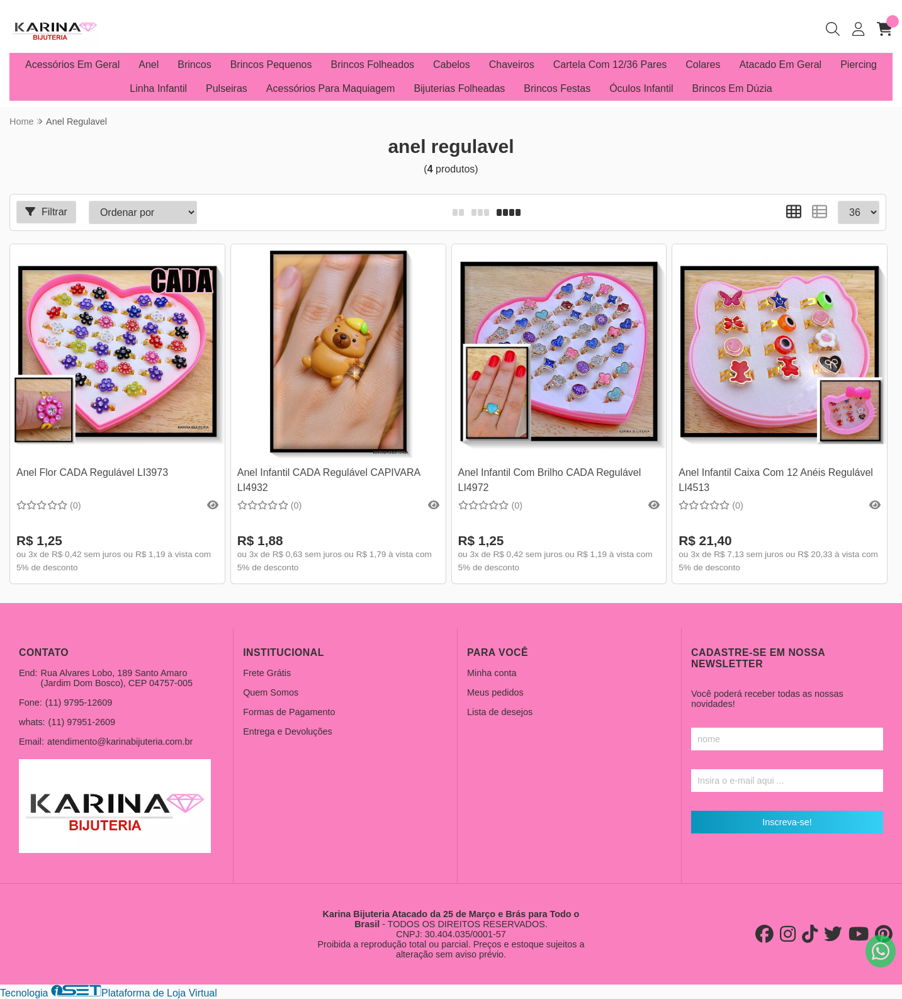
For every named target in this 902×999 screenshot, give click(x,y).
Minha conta (491, 673)
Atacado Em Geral (780, 64)
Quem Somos (270, 692)
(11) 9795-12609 (78, 702)
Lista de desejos (500, 712)
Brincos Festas (557, 88)
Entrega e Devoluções (287, 731)
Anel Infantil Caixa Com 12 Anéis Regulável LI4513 (776, 480)
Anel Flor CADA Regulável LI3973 (92, 472)
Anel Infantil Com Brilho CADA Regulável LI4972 (549, 480)
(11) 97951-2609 (81, 722)
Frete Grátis (267, 673)
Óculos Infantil (641, 88)
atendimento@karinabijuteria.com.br (120, 742)
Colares (702, 64)
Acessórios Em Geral (72, 64)
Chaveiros (511, 64)
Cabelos (451, 64)
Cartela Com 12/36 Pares (610, 64)
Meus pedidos (495, 692)
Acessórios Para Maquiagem (330, 88)
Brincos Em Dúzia (732, 88)
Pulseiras (226, 88)
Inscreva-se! (786, 822)
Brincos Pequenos (271, 64)
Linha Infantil (158, 88)
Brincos (194, 64)
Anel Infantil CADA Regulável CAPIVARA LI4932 (328, 480)
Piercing (858, 64)
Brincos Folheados (373, 64)
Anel (148, 64)
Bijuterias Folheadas (459, 88)
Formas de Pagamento (289, 712)
